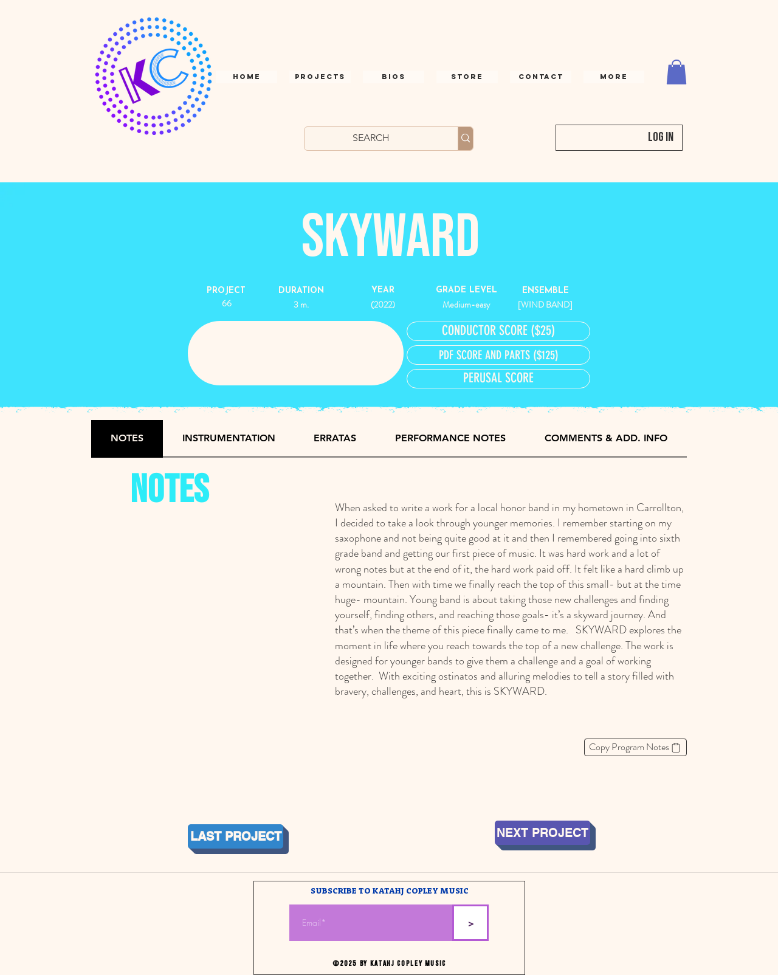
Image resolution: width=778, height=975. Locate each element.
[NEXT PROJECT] (542, 833)
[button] (540, 77)
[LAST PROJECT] (235, 836)
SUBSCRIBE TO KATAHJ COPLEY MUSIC (390, 891)
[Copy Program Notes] (635, 747)
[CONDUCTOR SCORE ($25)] (498, 331)
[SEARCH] (371, 138)
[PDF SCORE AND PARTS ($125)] (498, 355)
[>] (470, 922)
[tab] (127, 439)
